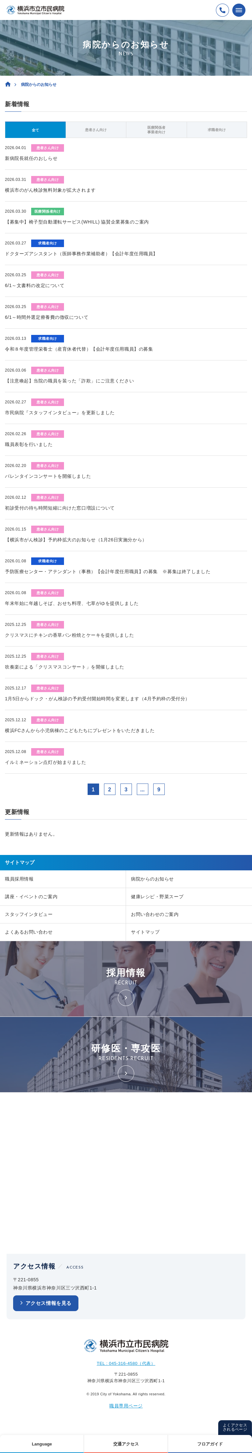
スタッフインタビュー (29, 914)
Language (42, 1444)
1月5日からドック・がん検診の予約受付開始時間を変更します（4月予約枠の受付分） (97, 698)
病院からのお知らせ (152, 878)
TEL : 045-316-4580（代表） (126, 1363)
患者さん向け (96, 130)
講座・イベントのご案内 (31, 896)
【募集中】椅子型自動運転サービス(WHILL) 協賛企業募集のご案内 (77, 221)
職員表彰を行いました (29, 444)
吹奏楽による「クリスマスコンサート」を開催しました (64, 666)
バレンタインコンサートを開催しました (48, 476)
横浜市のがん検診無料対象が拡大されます (50, 190)
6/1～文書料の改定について (34, 285)
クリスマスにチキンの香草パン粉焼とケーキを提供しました (69, 635)
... (142, 789)
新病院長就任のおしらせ (31, 158)
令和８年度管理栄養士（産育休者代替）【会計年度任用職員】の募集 (79, 349)
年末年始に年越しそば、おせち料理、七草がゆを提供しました (72, 603)
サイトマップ (145, 932)
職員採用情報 (19, 878)
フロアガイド (210, 1444)
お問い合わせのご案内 (155, 914)
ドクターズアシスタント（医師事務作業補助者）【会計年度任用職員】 (81, 253)
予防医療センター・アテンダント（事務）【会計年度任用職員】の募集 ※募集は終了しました (107, 571)
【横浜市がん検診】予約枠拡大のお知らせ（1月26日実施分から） (76, 539)
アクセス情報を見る (49, 1303)
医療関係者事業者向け (156, 130)
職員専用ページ (126, 1405)
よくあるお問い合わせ (29, 932)
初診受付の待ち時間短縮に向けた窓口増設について (60, 508)
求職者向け (217, 130)
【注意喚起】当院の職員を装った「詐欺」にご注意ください (69, 380)
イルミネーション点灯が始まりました (45, 762)
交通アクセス (126, 1444)
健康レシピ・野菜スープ (157, 896)
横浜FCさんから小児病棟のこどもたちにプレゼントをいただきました (80, 730)
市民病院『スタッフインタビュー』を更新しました (60, 412)
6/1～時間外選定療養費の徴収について (46, 317)
